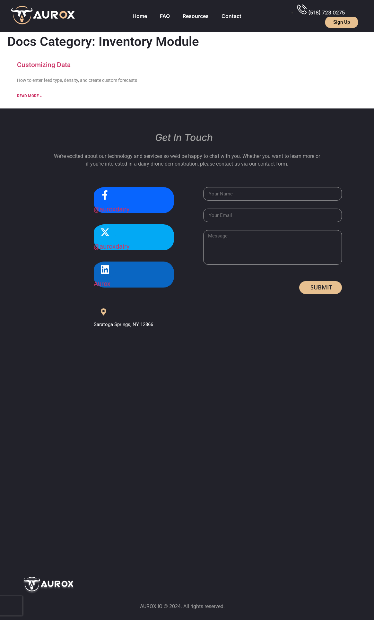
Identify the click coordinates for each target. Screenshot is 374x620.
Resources (196, 16)
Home (140, 16)
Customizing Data (44, 65)
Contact (231, 16)
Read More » (29, 96)
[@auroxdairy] (105, 195)
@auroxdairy (111, 209)
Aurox (102, 284)
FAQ (165, 16)
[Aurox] (105, 270)
